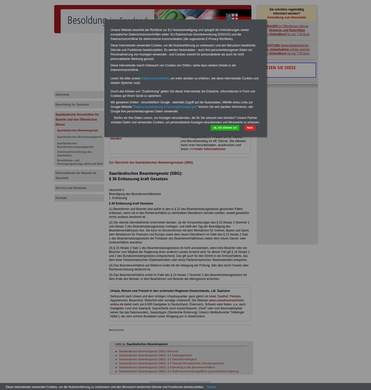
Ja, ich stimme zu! (225, 127)
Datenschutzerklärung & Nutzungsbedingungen (165, 107)
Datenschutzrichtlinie (155, 78)
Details (211, 387)
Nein (250, 127)
